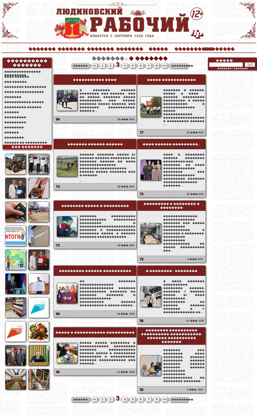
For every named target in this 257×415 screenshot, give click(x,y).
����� (158, 48)
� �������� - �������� (171, 271)
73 (58, 186)
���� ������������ (24, 92)
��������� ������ (22, 107)
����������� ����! (95, 79)
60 (58, 314)
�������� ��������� (25, 87)
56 (141, 320)
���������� (187, 48)
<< (94, 65)
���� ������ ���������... (171, 144)
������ (11, 112)
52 (141, 389)
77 (141, 132)
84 (58, 119)
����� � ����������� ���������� (95, 332)
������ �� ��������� (25, 142)
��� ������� (27, 147)
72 (141, 259)
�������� (216, 48)
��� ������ (15, 81)
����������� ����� (24, 102)
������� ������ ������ (95, 144)
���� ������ (16, 76)
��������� (15, 117)
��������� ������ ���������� (95, 271)
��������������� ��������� (22, 71)
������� (41, 48)
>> (165, 65)
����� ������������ (171, 79)
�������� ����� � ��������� (95, 206)
